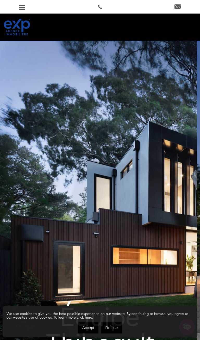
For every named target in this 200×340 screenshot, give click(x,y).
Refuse (111, 327)
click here (84, 318)
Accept (88, 327)
